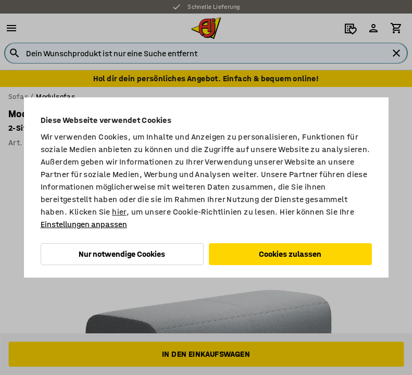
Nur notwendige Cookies (122, 254)
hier (119, 212)
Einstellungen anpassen (84, 224)
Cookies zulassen (290, 254)
